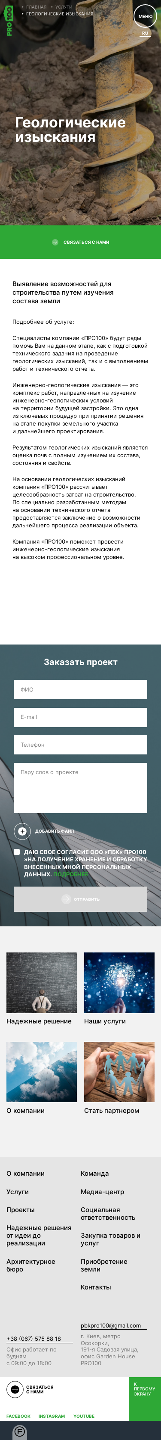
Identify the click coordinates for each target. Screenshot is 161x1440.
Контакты (96, 1287)
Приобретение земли (104, 1265)
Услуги (64, 6)
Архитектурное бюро (30, 1265)
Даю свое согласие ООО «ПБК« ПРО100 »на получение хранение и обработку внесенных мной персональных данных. (80, 863)
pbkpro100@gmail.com (111, 1325)
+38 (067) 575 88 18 (33, 1339)
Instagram (52, 1416)
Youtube (83, 1416)
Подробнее (70, 874)
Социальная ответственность (108, 1213)
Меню (145, 16)
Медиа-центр (102, 1192)
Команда (95, 1173)
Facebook (18, 1416)
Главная (36, 6)
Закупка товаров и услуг (110, 1239)
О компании (25, 1173)
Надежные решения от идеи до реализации (39, 1235)
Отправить (80, 899)
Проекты (20, 1210)
